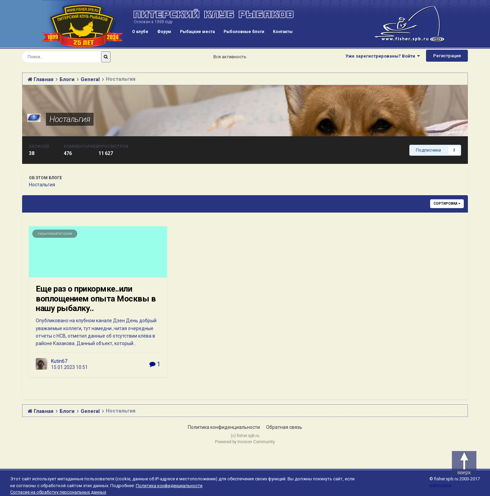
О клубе (140, 31)
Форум (164, 31)
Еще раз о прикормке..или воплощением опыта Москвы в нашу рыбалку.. (96, 298)
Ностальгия (69, 119)
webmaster (440, 485)
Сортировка (447, 203)
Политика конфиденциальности (224, 427)
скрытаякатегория (54, 233)
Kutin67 (59, 361)
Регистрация (447, 55)
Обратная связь (284, 427)
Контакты (283, 31)
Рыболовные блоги (244, 31)
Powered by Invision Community (245, 441)
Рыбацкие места (197, 31)
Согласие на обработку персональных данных (58, 492)
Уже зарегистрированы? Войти (382, 56)
